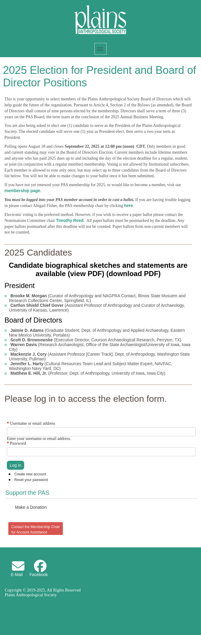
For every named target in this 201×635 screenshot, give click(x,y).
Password (16, 443)
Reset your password (31, 480)
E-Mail (17, 574)
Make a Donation (31, 507)
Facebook (38, 574)
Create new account (30, 474)
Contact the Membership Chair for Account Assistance (35, 529)
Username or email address (31, 423)
